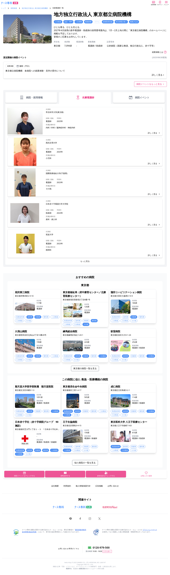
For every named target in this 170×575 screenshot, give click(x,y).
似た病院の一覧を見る (85, 462)
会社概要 (55, 486)
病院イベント (138, 97)
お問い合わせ (113, 486)
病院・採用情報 (31, 97)
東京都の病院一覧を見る (85, 368)
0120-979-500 (101, 547)
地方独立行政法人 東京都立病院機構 (35, 8)
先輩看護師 (85, 97)
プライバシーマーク (150, 530)
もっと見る (85, 261)
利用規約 (67, 486)
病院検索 (14, 8)
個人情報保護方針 (83, 486)
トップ (3, 8)
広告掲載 (99, 486)
